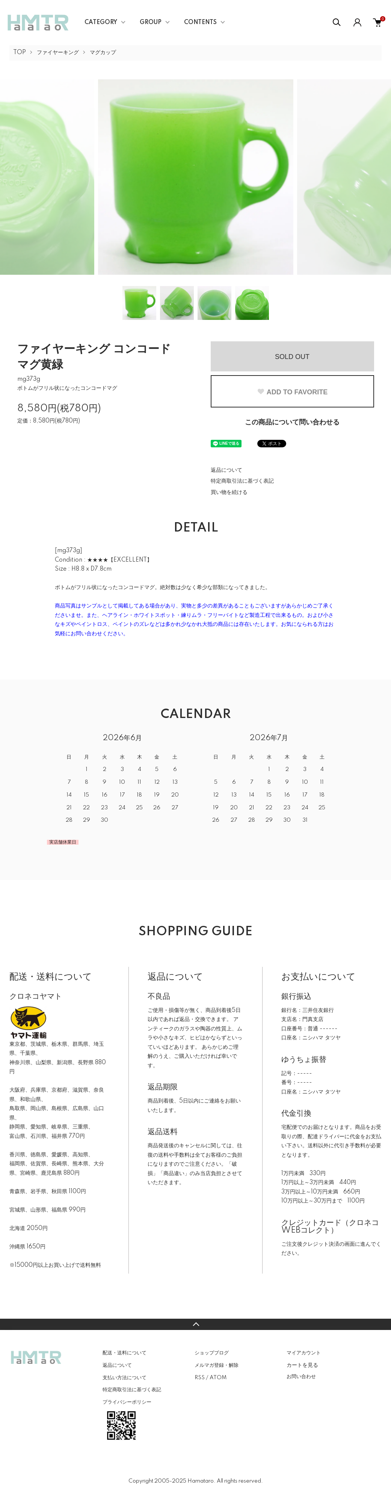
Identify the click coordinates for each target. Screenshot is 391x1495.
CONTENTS (200, 23)
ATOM (218, 1377)
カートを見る (302, 1365)
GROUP (151, 23)
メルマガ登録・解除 (217, 1365)
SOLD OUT (292, 356)
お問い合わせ (301, 1376)
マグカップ (103, 53)
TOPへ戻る (195, 1324)
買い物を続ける (229, 492)
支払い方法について (124, 1377)
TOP (19, 53)
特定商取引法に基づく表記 (242, 481)
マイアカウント (304, 1353)
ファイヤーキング (58, 53)
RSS (200, 1377)
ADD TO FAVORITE (292, 392)
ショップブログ (212, 1353)
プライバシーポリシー (127, 1402)
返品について (226, 470)
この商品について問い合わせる (292, 422)
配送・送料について (124, 1353)
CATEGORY (101, 23)
